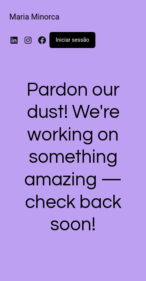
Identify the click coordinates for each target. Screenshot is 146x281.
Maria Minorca (34, 16)
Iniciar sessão (72, 40)
